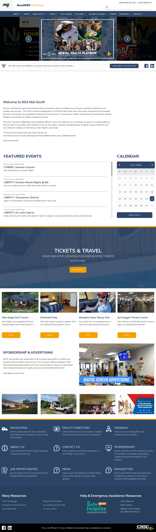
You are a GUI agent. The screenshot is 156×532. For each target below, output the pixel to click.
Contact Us (71, 447)
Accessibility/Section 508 (54, 505)
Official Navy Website (52, 501)
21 (130, 198)
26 (119, 205)
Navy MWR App (145, 3)
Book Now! (78, 270)
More (11, 335)
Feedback (121, 427)
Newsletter (123, 469)
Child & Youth (38, 14)
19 (119, 198)
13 (125, 192)
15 (136, 192)
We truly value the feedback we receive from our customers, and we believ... (41, 65)
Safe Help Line (127, 501)
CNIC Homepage (9, 501)
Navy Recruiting (9, 508)
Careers (113, 14)
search (107, 7)
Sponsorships (124, 447)
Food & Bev (79, 14)
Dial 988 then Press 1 (130, 511)
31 (146, 205)
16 (141, 192)
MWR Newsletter (127, 3)
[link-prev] (29, 39)
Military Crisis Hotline (130, 508)
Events (27, 14)
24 (146, 198)
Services (137, 14)
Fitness (52, 14)
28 (130, 205)
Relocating (18, 427)
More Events (135, 215)
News (66, 469)
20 (125, 198)
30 (141, 205)
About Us (17, 447)
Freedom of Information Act (14, 505)
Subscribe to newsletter (124, 66)
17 (146, 192)
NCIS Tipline (126, 505)
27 (125, 205)
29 (136, 205)
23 (141, 198)
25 (152, 198)
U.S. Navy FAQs (50, 508)
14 (130, 192)
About (16, 14)
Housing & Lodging (97, 14)
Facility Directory (76, 427)
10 (146, 185)
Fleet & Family (66, 14)
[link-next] (127, 39)
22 (136, 198)
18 (152, 192)
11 (152, 185)
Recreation (124, 14)
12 (119, 192)
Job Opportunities (24, 469)
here (10, 373)
